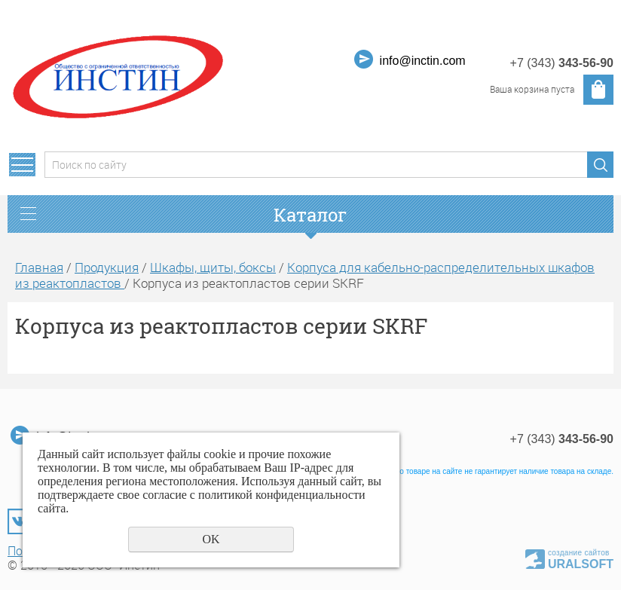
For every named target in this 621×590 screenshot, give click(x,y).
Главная (39, 267)
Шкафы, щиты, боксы (213, 267)
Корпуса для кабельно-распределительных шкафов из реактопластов (305, 274)
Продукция (107, 267)
